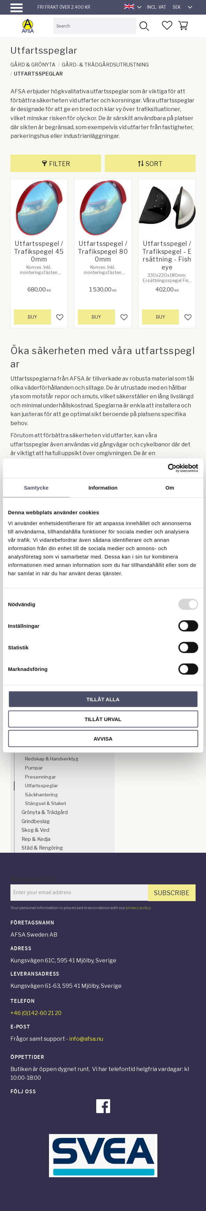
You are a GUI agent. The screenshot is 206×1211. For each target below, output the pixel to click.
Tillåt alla (103, 699)
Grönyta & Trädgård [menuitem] (45, 812)
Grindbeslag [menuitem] (36, 821)
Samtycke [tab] (36, 487)
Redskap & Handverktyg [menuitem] (52, 758)
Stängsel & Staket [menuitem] (45, 803)
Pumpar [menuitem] (34, 768)
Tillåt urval (102, 719)
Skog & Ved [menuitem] (35, 830)
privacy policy (138, 907)
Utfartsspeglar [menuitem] (41, 785)
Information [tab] (103, 487)
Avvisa (103, 739)
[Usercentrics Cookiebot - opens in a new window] (167, 468)
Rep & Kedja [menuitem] (36, 839)
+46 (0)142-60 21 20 (35, 1013)
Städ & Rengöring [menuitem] (42, 848)
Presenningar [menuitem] (40, 777)
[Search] (144, 25)
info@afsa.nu (86, 1039)
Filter (59, 163)
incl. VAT (156, 7)
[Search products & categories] (94, 25)
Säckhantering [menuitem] (41, 794)
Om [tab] (169, 487)
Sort (154, 163)
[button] (16, 8)
